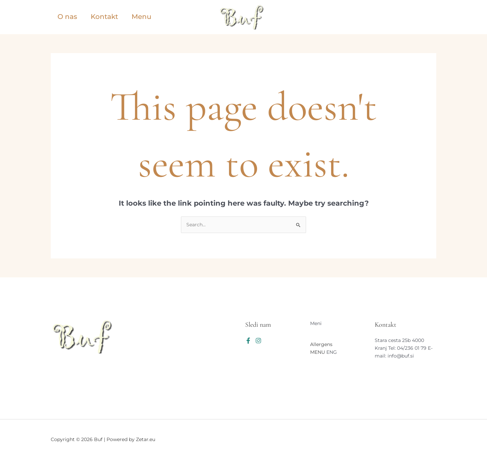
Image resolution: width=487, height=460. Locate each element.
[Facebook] (248, 341)
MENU (317, 352)
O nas (67, 17)
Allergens (321, 344)
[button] (404, 17)
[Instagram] (258, 341)
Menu (142, 17)
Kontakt (104, 17)
